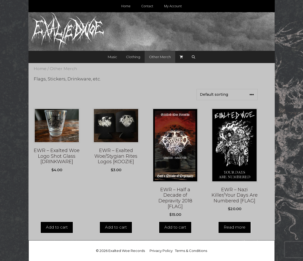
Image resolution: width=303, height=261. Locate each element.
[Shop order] (227, 94)
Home (125, 6)
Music (112, 57)
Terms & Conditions (191, 251)
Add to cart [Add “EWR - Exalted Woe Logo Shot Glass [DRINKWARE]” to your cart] (57, 227)
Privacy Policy (161, 251)
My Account (173, 6)
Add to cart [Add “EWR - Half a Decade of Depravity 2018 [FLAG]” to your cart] (175, 227)
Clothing (133, 57)
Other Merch (160, 57)
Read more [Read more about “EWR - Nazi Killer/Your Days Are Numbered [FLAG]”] (234, 227)
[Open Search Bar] (193, 57)
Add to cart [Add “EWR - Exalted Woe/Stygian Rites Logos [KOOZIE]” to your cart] (116, 227)
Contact (147, 6)
